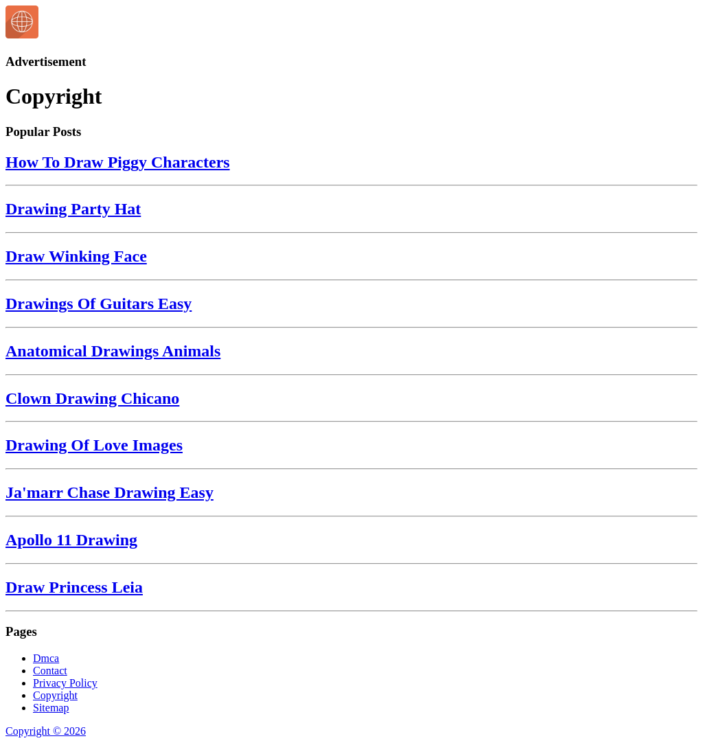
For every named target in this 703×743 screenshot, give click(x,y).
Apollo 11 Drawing (71, 540)
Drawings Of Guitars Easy (98, 303)
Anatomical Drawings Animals (112, 351)
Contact (50, 670)
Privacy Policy (65, 683)
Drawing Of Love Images (94, 445)
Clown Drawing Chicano (92, 398)
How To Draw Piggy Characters (117, 162)
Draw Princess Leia (74, 587)
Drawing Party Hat (73, 209)
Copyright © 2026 (45, 731)
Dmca (46, 658)
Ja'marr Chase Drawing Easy (109, 492)
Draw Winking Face (76, 256)
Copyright (55, 695)
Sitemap (51, 707)
